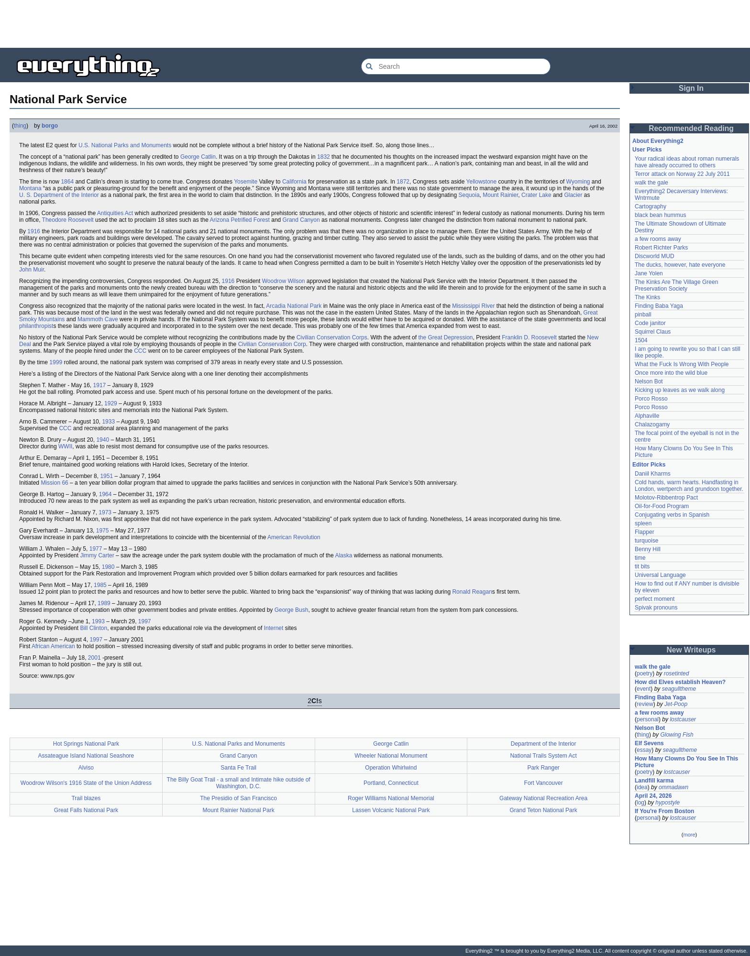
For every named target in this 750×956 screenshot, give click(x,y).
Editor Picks (648, 464)
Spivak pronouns (656, 607)
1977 (95, 548)
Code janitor (650, 323)
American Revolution (293, 537)
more (689, 834)
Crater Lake (536, 195)
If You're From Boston (664, 811)
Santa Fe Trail (238, 767)
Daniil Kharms (653, 473)
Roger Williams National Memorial (391, 798)
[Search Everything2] (456, 66)
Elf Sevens (649, 743)
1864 (67, 181)
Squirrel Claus (653, 331)
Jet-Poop (675, 704)
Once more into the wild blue (671, 372)
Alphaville (647, 416)
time (640, 557)
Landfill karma (654, 780)
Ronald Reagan (472, 591)
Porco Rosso (651, 398)
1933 (108, 421)
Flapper (644, 532)
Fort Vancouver (543, 783)
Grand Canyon (301, 220)
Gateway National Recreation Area (543, 798)
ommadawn (673, 787)
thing (20, 125)
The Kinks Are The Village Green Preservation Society (676, 285)
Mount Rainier (500, 195)
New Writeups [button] (691, 650)
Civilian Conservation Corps (332, 337)
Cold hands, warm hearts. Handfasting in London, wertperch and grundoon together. (689, 485)
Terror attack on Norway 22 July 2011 (682, 174)
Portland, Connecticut (391, 783)
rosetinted (676, 673)
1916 (33, 231)
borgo (50, 125)
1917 (99, 385)
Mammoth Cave (97, 319)
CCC (140, 351)
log (640, 802)
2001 (94, 657)
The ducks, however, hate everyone (680, 264)
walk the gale (651, 182)
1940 (102, 439)
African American (53, 646)
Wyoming (578, 181)
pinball (643, 314)
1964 (105, 494)
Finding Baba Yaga (659, 306)
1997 (144, 621)
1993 (98, 621)
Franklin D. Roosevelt (529, 337)
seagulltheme (679, 688)
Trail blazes (85, 798)
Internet (274, 628)
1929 (110, 403)
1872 (403, 181)
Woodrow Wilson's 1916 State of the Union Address (86, 783)
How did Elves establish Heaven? (680, 682)
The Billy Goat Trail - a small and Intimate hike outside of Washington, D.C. (238, 783)
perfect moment (654, 599)
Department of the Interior (543, 743)
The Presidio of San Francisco (238, 798)
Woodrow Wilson (283, 281)
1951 (106, 476)
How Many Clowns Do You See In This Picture (686, 762)
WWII (65, 446)
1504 (641, 340)
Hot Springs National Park (86, 743)
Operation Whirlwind (391, 767)
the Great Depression (445, 337)
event (644, 688)
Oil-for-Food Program (662, 506)
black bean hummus (660, 215)
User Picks (647, 149)
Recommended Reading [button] (691, 128)
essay (644, 750)
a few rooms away (658, 239)
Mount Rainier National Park (239, 810)
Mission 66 (54, 482)
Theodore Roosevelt (68, 220)
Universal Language (660, 575)
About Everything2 (658, 141)
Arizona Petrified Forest (239, 220)
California (294, 181)
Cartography (650, 206)
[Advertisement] (375, 23)
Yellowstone (481, 181)
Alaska (343, 555)
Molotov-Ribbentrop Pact (666, 497)
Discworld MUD (654, 256)
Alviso (86, 767)
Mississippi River (473, 306)
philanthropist (36, 326)
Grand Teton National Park (543, 810)
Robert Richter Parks (661, 247)
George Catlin (198, 156)
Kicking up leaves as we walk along (680, 390)
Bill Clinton (93, 628)
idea (642, 787)
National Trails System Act (543, 755)
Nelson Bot (649, 381)
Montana (30, 188)
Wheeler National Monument (390, 755)
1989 (104, 603)
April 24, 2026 (653, 796)
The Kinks (647, 297)
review (645, 704)
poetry (644, 673)
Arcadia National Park (293, 306)
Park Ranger (543, 767)
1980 (108, 567)
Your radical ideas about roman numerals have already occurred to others (687, 162)
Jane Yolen (649, 273)
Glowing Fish (676, 734)
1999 (55, 362)
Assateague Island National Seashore (86, 755)
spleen (643, 523)
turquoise (646, 540)
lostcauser (683, 719)
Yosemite (245, 181)
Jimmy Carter (97, 555)
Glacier (573, 195)
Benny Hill (648, 549)
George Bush (292, 610)
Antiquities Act (115, 213)
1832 (323, 156)
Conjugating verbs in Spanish (672, 514)
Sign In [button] (691, 88)
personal (648, 719)
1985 (100, 585)
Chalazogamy (652, 424)
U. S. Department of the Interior (59, 195)
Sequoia (469, 195)
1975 (102, 530)
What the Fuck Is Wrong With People (682, 364)
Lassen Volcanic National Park (391, 810)
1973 (105, 512)
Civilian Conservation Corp (272, 344)
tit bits (642, 566)
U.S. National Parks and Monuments (124, 145)
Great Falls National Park (86, 810)
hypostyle (667, 802)
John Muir (31, 269)
